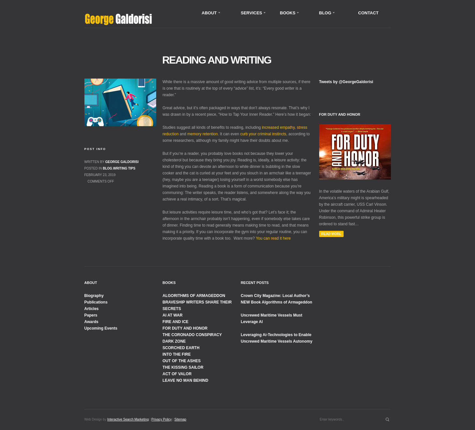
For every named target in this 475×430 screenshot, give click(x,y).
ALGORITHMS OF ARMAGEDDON (194, 295)
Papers (90, 315)
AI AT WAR (173, 315)
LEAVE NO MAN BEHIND (185, 380)
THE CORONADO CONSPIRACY (192, 335)
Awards (91, 321)
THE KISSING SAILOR (183, 367)
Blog (107, 168)
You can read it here (273, 238)
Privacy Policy (161, 419)
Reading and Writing (216, 60)
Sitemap (180, 419)
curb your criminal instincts (263, 134)
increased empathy (278, 127)
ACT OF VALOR (177, 374)
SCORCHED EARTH (181, 348)
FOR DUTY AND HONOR (185, 328)
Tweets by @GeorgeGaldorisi (346, 82)
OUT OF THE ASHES (182, 361)
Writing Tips (124, 168)
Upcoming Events (100, 328)
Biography (94, 295)
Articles (91, 308)
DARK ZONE (174, 341)
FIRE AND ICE (176, 321)
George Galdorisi (122, 162)
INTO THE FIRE (177, 354)
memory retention (202, 134)
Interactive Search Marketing (128, 419)
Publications (96, 302)
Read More (331, 234)
